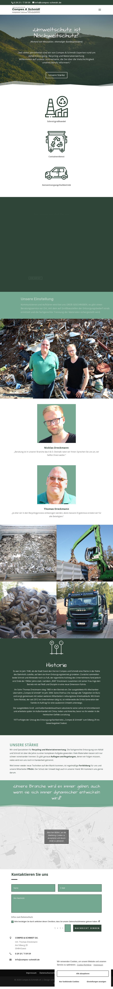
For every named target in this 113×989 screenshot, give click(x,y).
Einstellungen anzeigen (96, 982)
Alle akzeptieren (82, 974)
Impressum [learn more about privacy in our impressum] (98, 965)
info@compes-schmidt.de (27, 960)
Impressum (31, 973)
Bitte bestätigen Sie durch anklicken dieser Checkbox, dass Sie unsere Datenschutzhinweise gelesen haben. (55, 921)
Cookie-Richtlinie (84, 965)
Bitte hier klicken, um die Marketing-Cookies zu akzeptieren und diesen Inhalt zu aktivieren (56, 836)
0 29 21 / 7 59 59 (22, 2)
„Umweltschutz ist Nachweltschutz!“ (56, 34)
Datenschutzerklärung (50, 973)
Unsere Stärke (56, 77)
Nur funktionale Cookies (69, 982)
